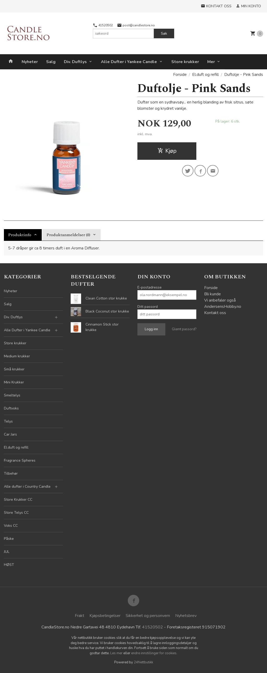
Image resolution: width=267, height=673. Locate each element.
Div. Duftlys (75, 62)
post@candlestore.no (136, 25)
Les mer (116, 653)
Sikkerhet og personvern (148, 616)
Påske (9, 538)
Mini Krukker (14, 382)
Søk (164, 33)
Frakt (79, 616)
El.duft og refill (16, 447)
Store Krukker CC (18, 499)
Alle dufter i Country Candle (27, 486)
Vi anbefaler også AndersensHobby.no (222, 303)
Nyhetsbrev (186, 616)
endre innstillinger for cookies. (154, 653)
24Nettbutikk (143, 662)
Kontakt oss (215, 313)
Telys (8, 421)
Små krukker (14, 369)
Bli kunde (212, 294)
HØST (9, 564)
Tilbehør (11, 473)
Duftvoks (11, 408)
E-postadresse (149, 287)
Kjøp (167, 151)
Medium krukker (17, 356)
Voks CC (11, 525)
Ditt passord (147, 306)
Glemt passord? (184, 329)
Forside (180, 74)
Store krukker (185, 62)
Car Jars (10, 434)
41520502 (103, 25)
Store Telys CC (16, 512)
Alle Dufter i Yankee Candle (129, 62)
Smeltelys (12, 395)
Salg (51, 62)
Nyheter (30, 62)
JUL (6, 551)
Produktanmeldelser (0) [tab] (68, 235)
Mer (211, 62)
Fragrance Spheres (19, 460)
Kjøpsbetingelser (104, 616)
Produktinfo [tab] (19, 235)
